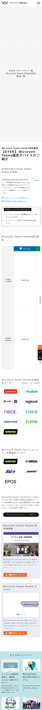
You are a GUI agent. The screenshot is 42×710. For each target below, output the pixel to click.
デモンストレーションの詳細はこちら (16, 197)
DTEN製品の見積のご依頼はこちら (15, 201)
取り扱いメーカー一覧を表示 (31, 383)
